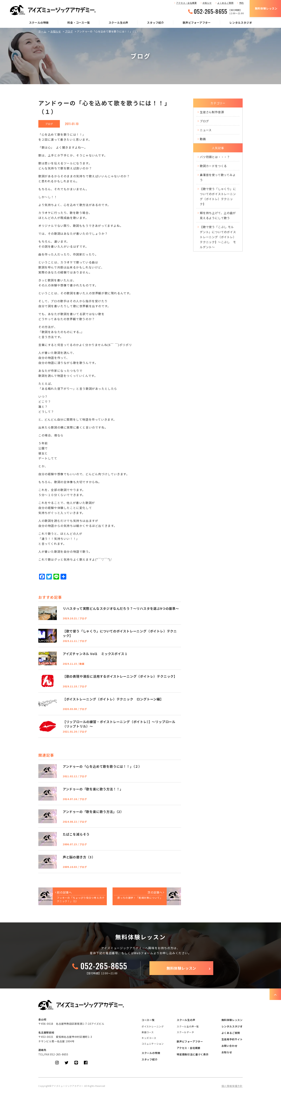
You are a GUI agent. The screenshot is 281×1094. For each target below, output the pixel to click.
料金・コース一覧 (78, 22)
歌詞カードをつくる (213, 166)
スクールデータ (185, 1032)
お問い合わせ (229, 1046)
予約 (241, 2)
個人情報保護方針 (232, 1086)
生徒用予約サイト (232, 1039)
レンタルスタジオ (240, 22)
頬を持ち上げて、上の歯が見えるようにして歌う (218, 215)
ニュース (206, 130)
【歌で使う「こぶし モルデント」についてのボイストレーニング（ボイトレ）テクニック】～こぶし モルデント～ (218, 237)
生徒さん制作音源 (212, 112)
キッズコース (149, 1038)
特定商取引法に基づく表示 (193, 1054)
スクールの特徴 (39, 22)
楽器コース (148, 1032)
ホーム (42, 31)
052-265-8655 (210, 11)
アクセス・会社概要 (186, 2)
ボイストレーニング (153, 1026)
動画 (203, 139)
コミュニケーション (153, 1043)
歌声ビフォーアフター (197, 22)
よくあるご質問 (225, 2)
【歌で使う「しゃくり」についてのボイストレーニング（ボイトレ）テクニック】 (218, 196)
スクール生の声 (118, 22)
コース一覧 (148, 1020)
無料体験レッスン (266, 8)
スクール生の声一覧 (188, 1026)
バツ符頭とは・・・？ (215, 157)
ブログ (69, 31)
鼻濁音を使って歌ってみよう (218, 177)
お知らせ (207, 2)
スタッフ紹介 (155, 22)
